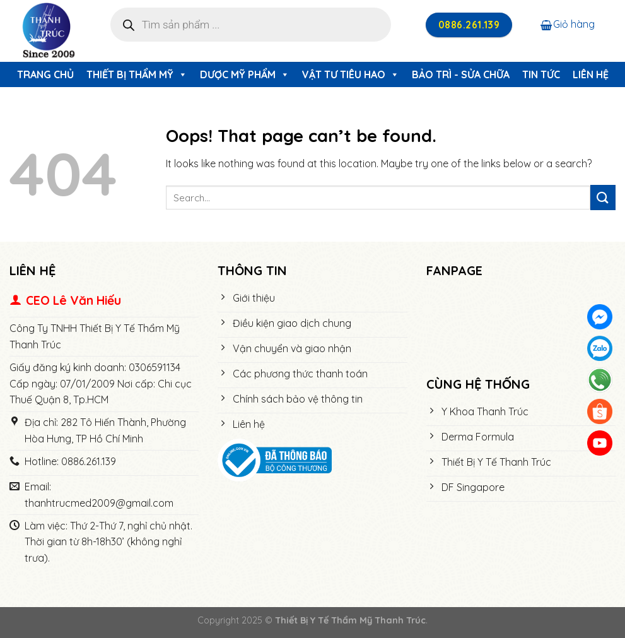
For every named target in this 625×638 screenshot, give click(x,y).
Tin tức (541, 74)
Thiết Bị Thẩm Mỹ (136, 74)
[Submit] (603, 197)
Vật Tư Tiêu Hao (350, 74)
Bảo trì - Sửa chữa (461, 74)
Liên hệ (591, 74)
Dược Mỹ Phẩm (244, 74)
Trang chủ (45, 74)
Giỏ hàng (567, 24)
